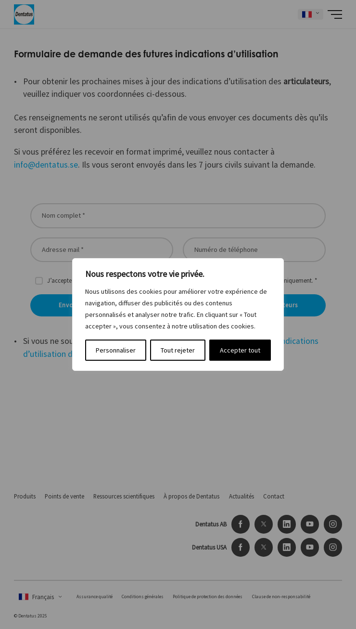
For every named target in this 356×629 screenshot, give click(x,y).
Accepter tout (240, 350)
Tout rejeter (178, 350)
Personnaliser (116, 350)
